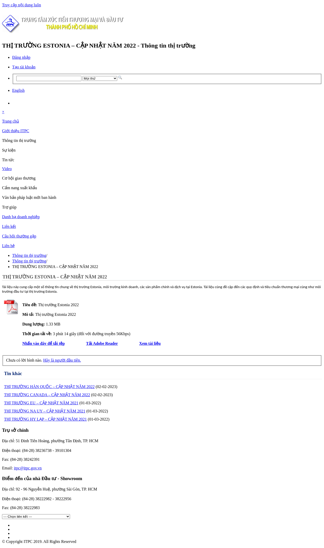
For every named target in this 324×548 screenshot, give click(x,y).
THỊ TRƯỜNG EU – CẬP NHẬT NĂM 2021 (41, 403)
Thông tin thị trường (29, 255)
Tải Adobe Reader (102, 343)
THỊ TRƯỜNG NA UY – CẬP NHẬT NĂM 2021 (44, 411)
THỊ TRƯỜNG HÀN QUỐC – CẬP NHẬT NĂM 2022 (49, 386)
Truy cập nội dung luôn (21, 5)
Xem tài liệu (150, 343)
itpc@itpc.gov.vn (28, 468)
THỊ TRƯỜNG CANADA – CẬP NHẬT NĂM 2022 (47, 395)
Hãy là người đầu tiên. (62, 360)
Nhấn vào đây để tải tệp (43, 343)
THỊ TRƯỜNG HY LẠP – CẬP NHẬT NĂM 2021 (45, 419)
